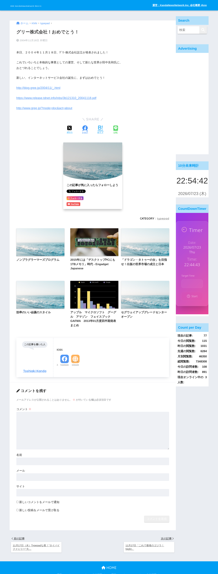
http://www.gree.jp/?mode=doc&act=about (43, 106)
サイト (20, 474)
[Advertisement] (192, 103)
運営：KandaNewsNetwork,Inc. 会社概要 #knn (179, 5)
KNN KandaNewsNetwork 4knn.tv (44, 5)
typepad (163, 216)
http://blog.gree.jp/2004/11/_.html (37, 86)
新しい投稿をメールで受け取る (39, 498)
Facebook (64, 353)
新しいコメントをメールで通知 (39, 490)
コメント (24, 397)
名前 (19, 443)
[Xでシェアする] (70, 128)
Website (75, 353)
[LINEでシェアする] (115, 128)
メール (20, 459)
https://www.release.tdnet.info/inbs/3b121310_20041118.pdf (54, 96)
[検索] (203, 30)
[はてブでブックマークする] (100, 128)
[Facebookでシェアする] (85, 128)
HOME (109, 557)
